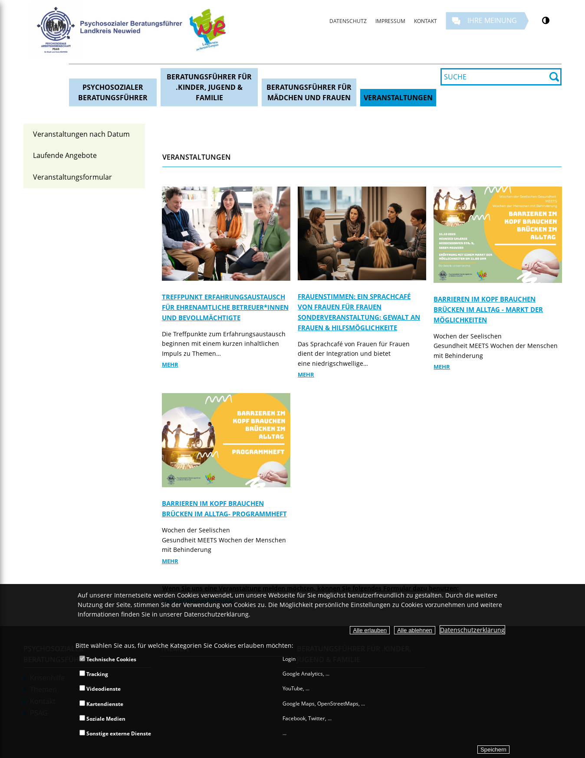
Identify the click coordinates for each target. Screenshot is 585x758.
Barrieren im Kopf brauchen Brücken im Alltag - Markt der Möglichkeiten (488, 309)
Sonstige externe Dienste (115, 733)
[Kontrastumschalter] (546, 20)
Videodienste (100, 688)
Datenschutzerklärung (472, 630)
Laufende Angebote (65, 155)
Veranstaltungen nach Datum (81, 134)
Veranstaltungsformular (72, 177)
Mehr (170, 364)
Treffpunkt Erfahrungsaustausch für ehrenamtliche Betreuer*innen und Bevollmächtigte (225, 307)
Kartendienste (101, 704)
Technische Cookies (107, 659)
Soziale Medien (102, 718)
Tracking (93, 674)
